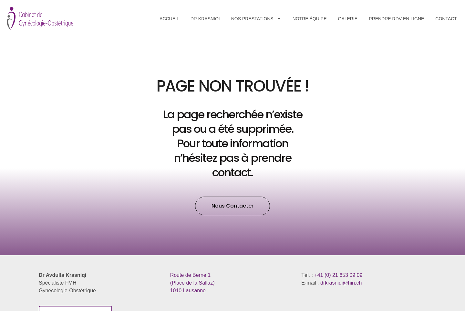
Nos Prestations (256, 19)
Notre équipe (310, 18)
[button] (232, 206)
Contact (446, 18)
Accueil (169, 18)
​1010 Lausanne (192, 282)
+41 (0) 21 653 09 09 (338, 275)
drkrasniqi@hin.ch (341, 283)
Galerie (348, 18)
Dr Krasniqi (205, 18)
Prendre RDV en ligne (396, 18)
